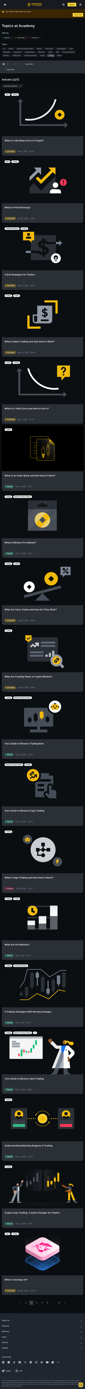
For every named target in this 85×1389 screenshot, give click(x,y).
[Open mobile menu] (80, 5)
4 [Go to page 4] (42, 1303)
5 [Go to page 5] (47, 1303)
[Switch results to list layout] (7, 64)
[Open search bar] (63, 5)
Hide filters (9, 69)
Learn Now (78, 15)
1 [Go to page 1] (25, 1303)
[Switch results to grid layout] (3, 64)
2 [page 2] (31, 1303)
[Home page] (34, 4)
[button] (80, 4)
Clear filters (29, 64)
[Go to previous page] (20, 1302)
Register (72, 4)
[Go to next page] (65, 1302)
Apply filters (17, 64)
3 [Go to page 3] (36, 1303)
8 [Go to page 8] (59, 1303)
